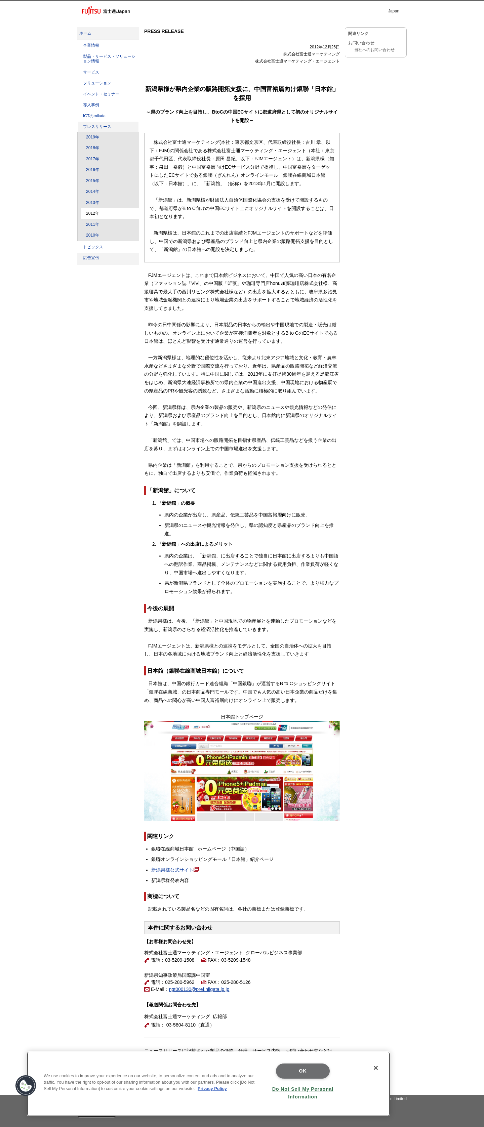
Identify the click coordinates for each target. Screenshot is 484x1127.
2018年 (92, 147)
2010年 (92, 235)
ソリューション (97, 83)
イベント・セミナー (101, 94)
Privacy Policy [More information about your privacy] (212, 1088)
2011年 (92, 224)
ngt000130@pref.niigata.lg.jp (199, 989)
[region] (208, 1083)
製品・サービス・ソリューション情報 (109, 59)
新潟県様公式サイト (172, 870)
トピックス (93, 247)
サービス (91, 72)
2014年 (92, 191)
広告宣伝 (91, 257)
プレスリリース (97, 126)
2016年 (92, 169)
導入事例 (91, 104)
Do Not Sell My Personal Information (302, 1092)
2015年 (92, 180)
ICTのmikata (94, 116)
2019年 (92, 137)
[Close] (375, 1067)
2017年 (92, 159)
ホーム (85, 33)
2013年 (92, 202)
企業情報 (91, 45)
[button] (26, 1085)
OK (303, 1071)
